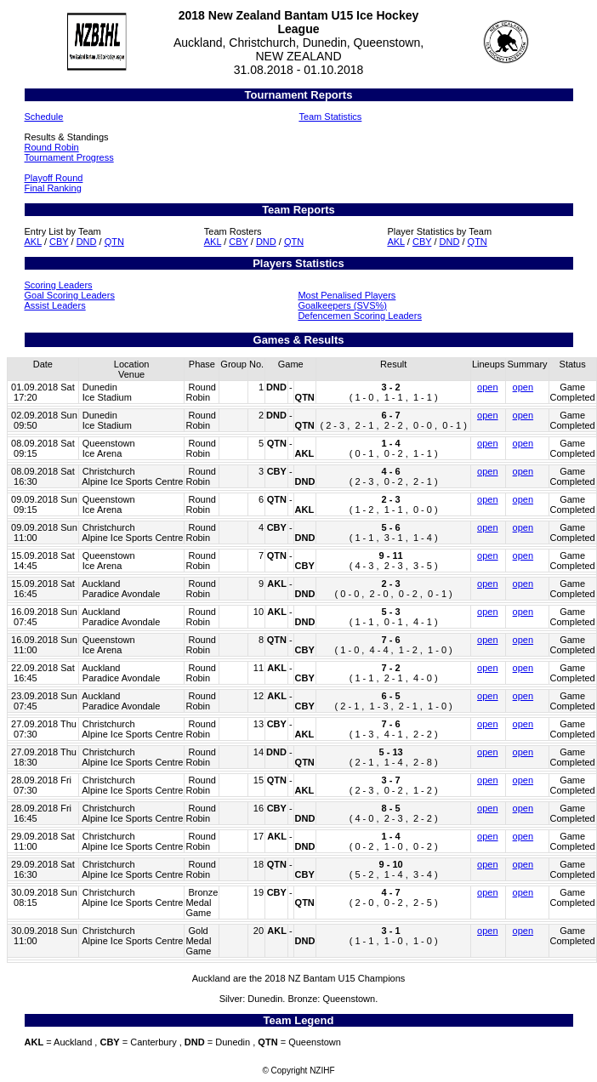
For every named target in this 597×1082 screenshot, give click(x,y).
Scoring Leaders (59, 285)
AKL (33, 241)
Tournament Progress (69, 157)
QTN (114, 241)
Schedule (44, 116)
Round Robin (52, 147)
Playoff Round (54, 178)
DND (87, 241)
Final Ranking (53, 188)
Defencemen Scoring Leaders (360, 315)
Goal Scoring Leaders (70, 295)
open (487, 387)
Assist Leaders (55, 305)
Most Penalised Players (346, 295)
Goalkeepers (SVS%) (342, 305)
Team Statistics (329, 116)
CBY (58, 241)
